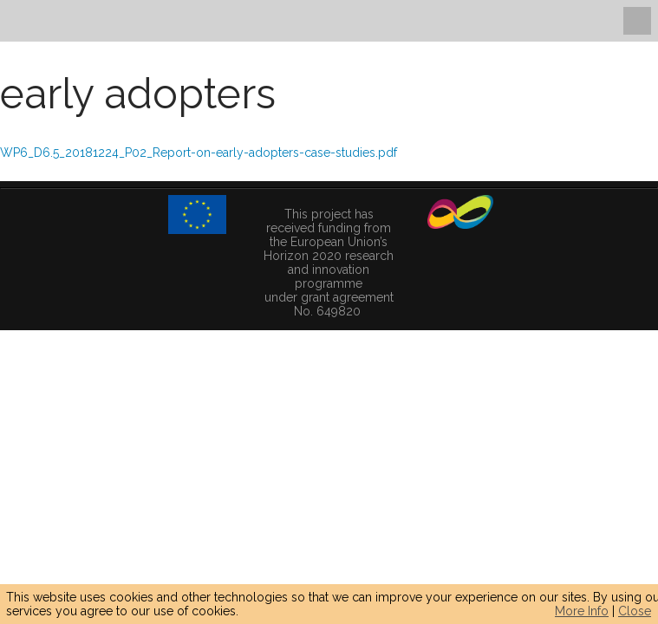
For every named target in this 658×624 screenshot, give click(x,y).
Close (634, 611)
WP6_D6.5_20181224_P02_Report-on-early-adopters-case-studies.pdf (198, 152)
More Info (582, 611)
